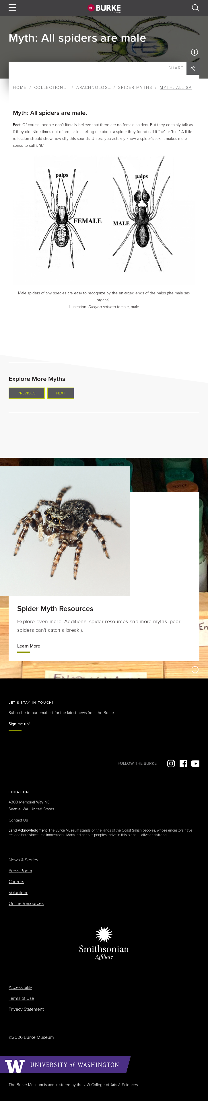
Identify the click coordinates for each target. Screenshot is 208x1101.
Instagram (170, 763)
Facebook (182, 763)
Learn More (28, 646)
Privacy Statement (26, 1009)
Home (20, 87)
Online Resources (26, 903)
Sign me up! (19, 723)
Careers (16, 882)
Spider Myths (135, 87)
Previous (27, 393)
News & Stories (23, 860)
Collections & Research (65, 87)
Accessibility (20, 987)
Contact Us (18, 820)
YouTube (195, 763)
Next (60, 393)
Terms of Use (21, 998)
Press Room (20, 871)
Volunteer (18, 892)
